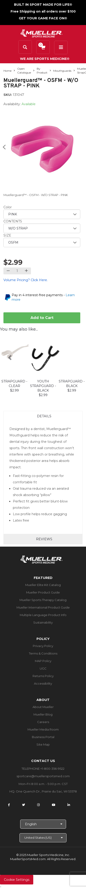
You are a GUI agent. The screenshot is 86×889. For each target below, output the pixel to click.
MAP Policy (43, 661)
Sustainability (43, 622)
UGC (43, 668)
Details (44, 416)
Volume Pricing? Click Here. (25, 280)
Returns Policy (43, 676)
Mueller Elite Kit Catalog (43, 585)
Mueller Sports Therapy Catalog (43, 600)
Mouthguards (62, 70)
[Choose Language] (43, 824)
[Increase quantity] (26, 270)
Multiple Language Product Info (43, 615)
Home (7, 70)
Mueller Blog (43, 714)
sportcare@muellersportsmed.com (43, 776)
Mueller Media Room (43, 729)
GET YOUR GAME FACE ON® (43, 18)
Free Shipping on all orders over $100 (43, 11)
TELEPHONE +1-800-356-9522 (43, 768)
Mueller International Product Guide (43, 607)
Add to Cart (42, 318)
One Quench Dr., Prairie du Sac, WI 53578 (46, 791)
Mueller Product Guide (43, 592)
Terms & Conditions (43, 653)
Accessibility (43, 683)
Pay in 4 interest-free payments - (43, 297)
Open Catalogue (24, 70)
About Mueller (43, 707)
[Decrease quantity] (8, 270)
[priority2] (41, 228)
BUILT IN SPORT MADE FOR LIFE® (43, 5)
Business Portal (43, 737)
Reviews (44, 539)
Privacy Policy (43, 646)
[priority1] (41, 214)
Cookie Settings (16, 880)
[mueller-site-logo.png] (41, 32)
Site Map (43, 744)
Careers (43, 722)
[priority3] (41, 242)
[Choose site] (43, 837)
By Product (42, 70)
